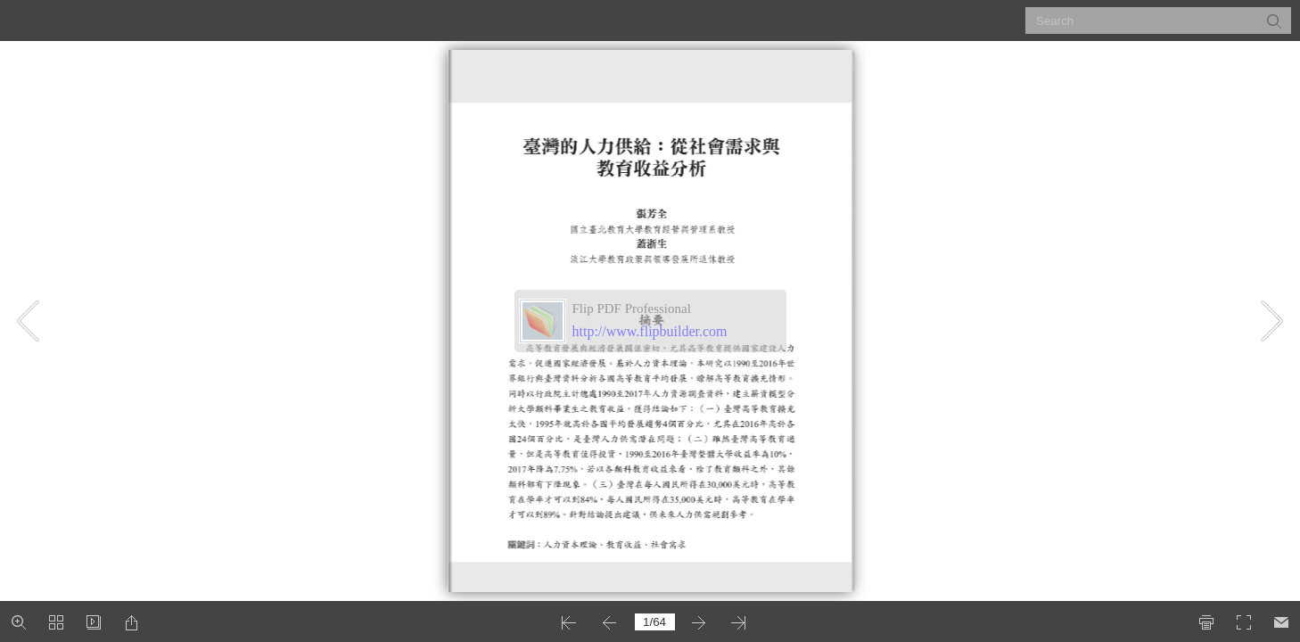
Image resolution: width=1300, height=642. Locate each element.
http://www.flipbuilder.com (650, 331)
